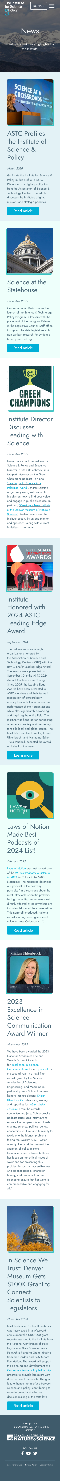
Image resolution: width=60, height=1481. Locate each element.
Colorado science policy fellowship (29, 1370)
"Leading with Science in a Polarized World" (24, 485)
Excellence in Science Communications (23, 1067)
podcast (43, 1069)
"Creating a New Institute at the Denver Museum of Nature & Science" (29, 509)
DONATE (38, 6)
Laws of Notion (16, 868)
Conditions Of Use (14, 1464)
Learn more (23, 755)
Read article (23, 211)
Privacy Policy (31, 1464)
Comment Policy (46, 1464)
